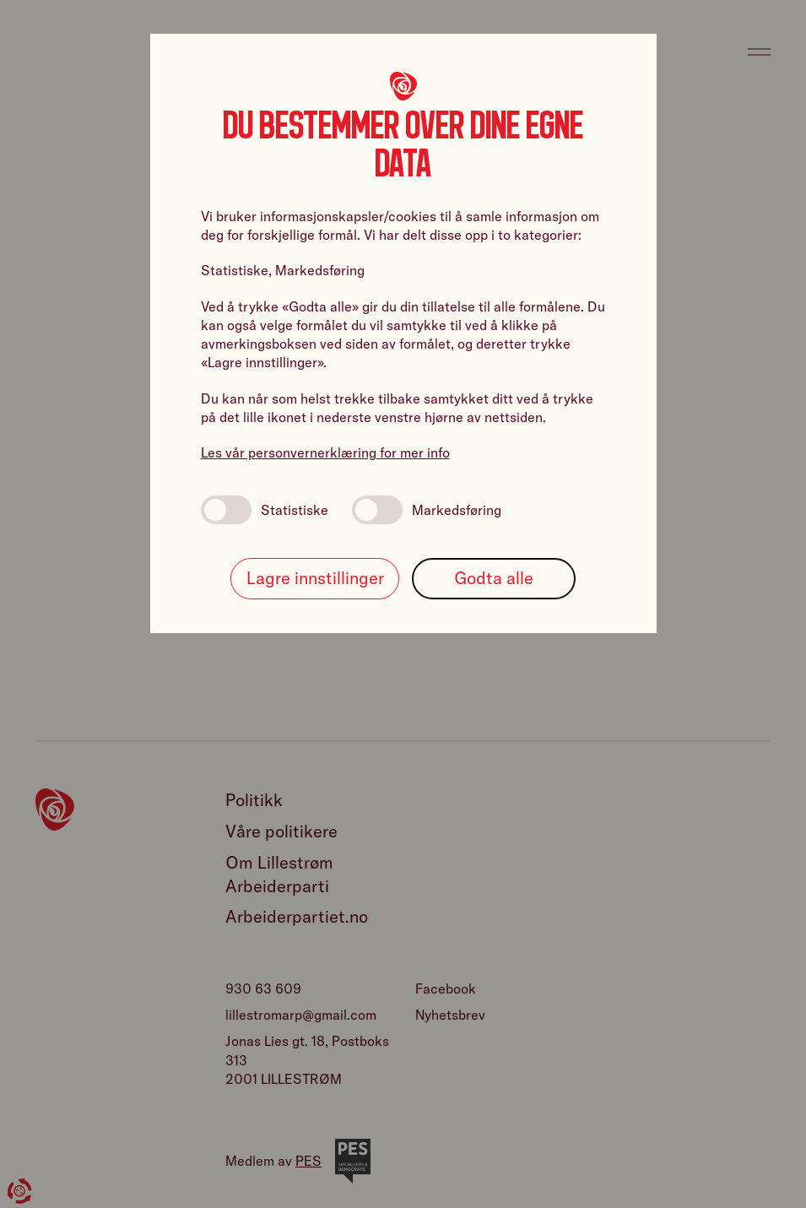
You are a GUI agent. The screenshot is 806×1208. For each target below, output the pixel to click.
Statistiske (264, 510)
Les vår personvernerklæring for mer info (325, 452)
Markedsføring (426, 510)
